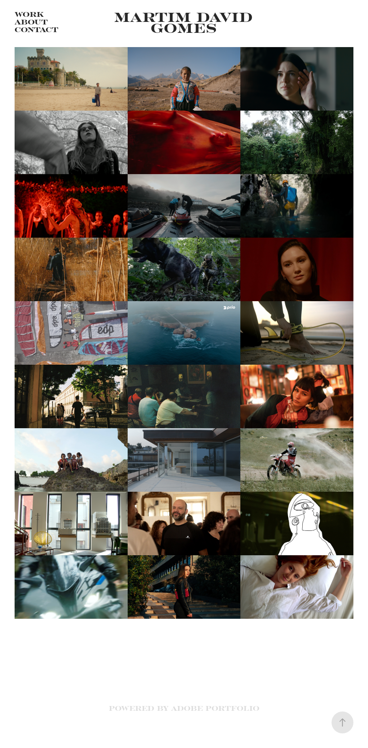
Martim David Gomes (186, 22)
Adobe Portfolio (215, 708)
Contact (36, 29)
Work (29, 13)
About (31, 21)
